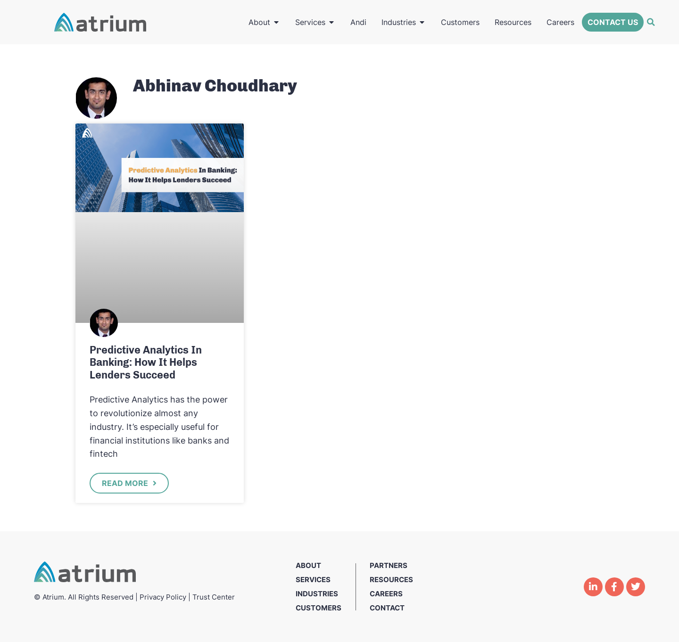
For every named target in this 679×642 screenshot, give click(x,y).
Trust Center (213, 597)
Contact (387, 607)
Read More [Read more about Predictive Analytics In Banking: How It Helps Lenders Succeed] (126, 483)
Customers (318, 607)
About (308, 565)
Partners (388, 565)
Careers (386, 593)
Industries (317, 593)
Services (313, 579)
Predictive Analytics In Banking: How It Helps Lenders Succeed (146, 362)
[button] (651, 22)
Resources (391, 579)
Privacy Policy (163, 597)
